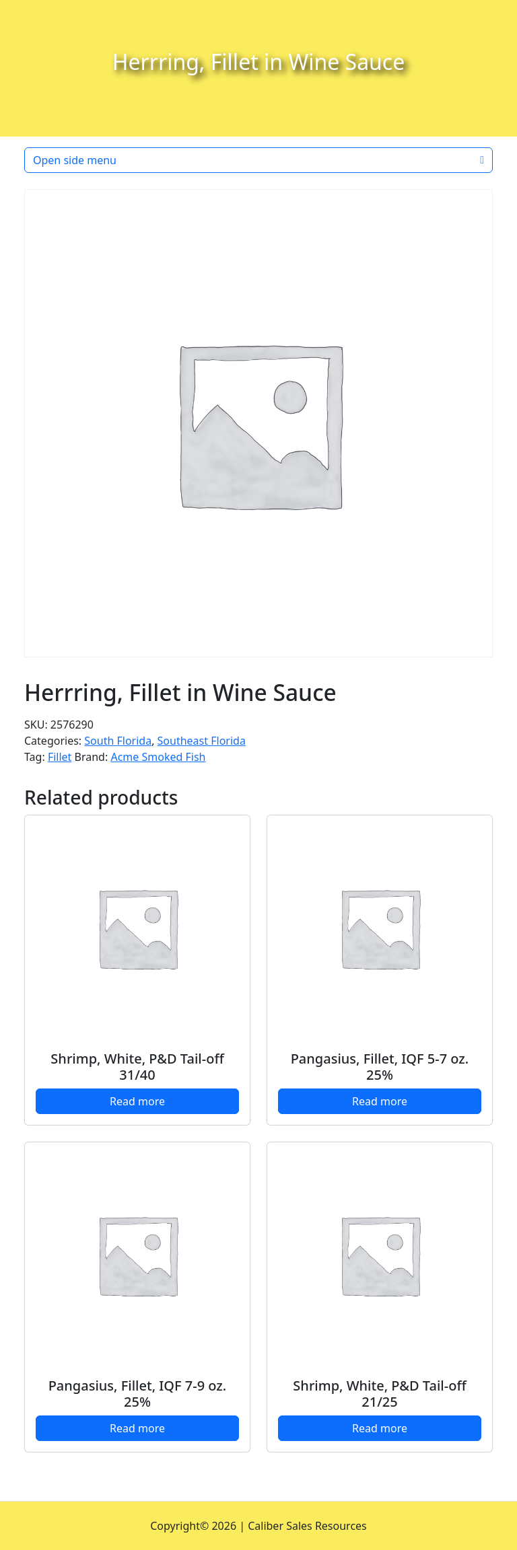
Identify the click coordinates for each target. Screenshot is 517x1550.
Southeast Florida (202, 740)
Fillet (60, 756)
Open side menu (258, 160)
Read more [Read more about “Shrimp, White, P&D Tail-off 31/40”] (137, 1101)
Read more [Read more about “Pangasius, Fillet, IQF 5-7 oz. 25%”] (379, 1101)
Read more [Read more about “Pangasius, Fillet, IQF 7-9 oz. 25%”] (137, 1428)
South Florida (117, 740)
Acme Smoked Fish (157, 756)
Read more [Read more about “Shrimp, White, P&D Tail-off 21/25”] (379, 1428)
